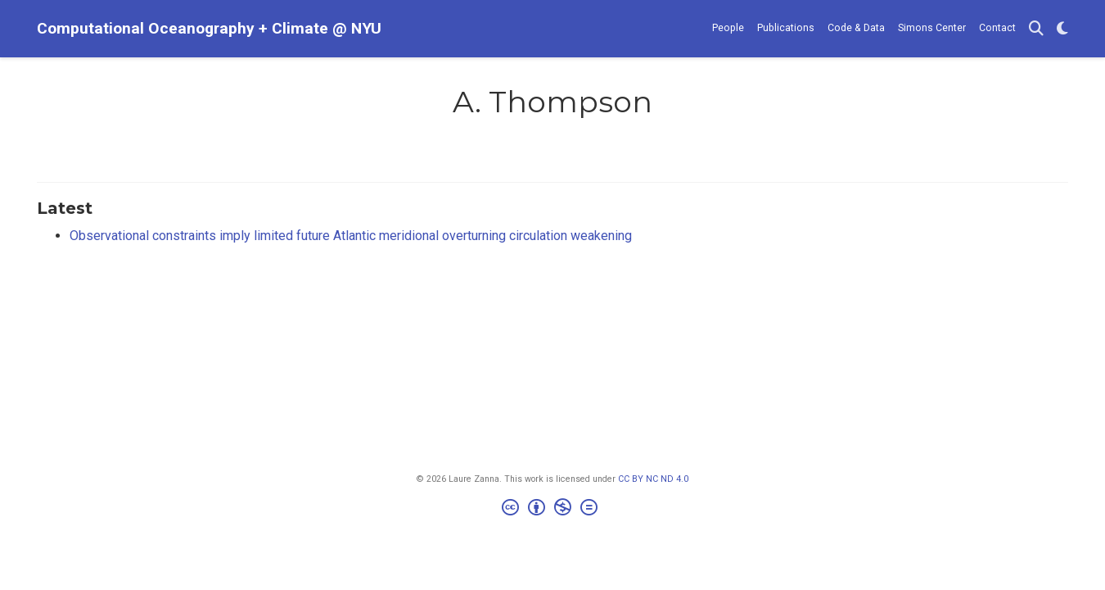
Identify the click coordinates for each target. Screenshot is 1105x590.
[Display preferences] (1062, 29)
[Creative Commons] (553, 509)
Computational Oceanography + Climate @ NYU (209, 28)
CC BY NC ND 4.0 (653, 479)
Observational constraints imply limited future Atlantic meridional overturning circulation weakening (351, 235)
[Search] (1036, 29)
